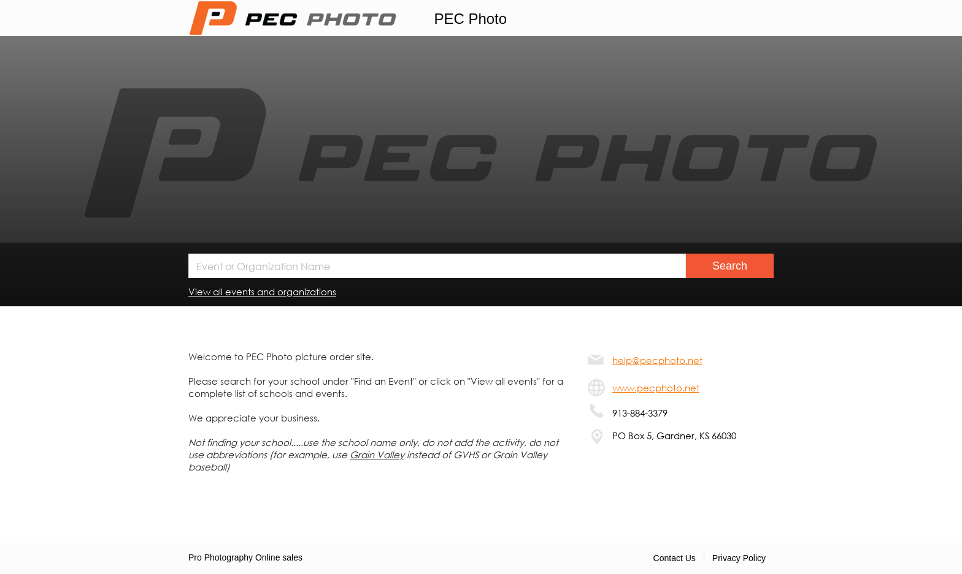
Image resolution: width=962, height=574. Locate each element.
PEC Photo (470, 18)
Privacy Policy (739, 558)
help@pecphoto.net (657, 360)
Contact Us (674, 558)
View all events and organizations (262, 291)
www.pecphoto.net (655, 388)
